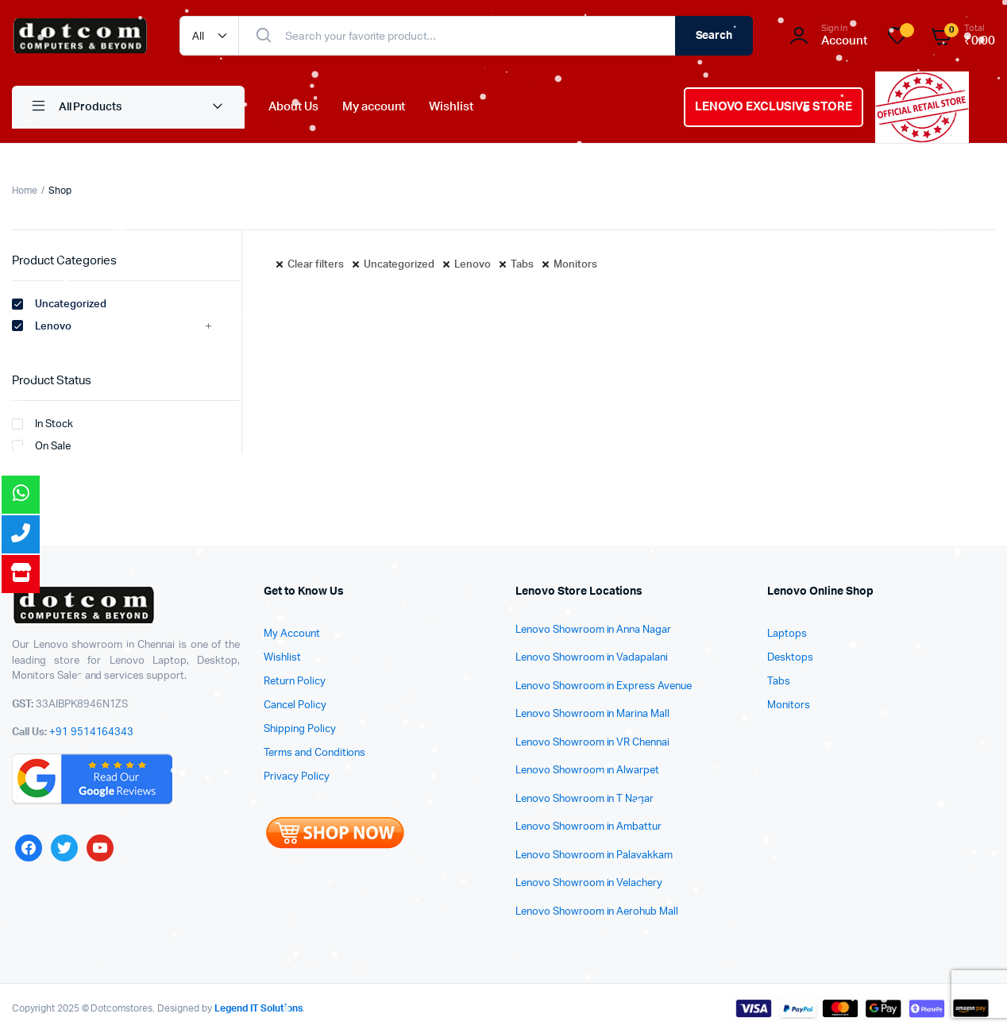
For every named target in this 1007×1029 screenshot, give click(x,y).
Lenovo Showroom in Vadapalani (591, 658)
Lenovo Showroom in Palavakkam (594, 855)
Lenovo (472, 265)
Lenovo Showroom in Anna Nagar (593, 630)
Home (24, 190)
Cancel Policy (295, 705)
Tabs (522, 265)
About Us (293, 107)
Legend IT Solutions (258, 1008)
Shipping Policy (300, 729)
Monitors (575, 265)
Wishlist (451, 107)
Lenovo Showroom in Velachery (588, 883)
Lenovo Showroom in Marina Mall (592, 714)
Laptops (787, 634)
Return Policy (295, 681)
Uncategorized (399, 265)
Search (714, 35)
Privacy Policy (297, 777)
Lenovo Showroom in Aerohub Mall (596, 912)
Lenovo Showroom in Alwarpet (587, 770)
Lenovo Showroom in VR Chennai (592, 743)
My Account (292, 634)
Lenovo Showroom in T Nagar (584, 799)
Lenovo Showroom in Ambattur (588, 827)
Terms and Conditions (314, 753)
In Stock (42, 424)
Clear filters (315, 265)
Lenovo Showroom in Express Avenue (603, 686)
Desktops (790, 658)
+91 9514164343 (91, 732)
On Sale (41, 445)
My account (374, 107)
